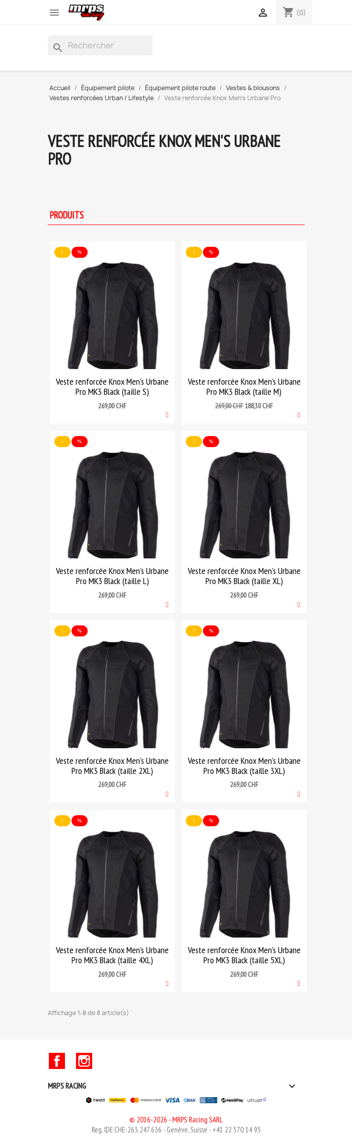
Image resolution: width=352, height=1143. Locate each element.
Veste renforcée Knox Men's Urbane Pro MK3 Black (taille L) (112, 576)
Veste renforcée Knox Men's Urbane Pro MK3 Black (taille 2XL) (112, 765)
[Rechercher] (100, 45)
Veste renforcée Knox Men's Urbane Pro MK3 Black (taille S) (112, 386)
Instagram (84, 1061)
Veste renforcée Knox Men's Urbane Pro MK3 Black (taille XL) (244, 576)
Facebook (57, 1061)
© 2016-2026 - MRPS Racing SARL (176, 1119)
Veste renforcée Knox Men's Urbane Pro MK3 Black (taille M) (244, 386)
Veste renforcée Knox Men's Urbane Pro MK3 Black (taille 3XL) (244, 765)
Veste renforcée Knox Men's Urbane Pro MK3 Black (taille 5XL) (244, 955)
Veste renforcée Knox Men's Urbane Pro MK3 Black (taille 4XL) (112, 955)
